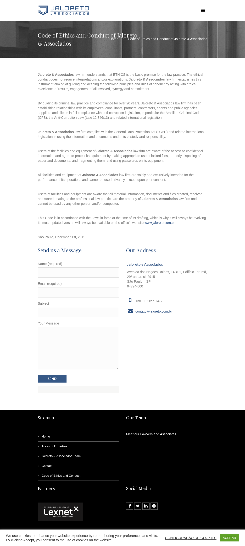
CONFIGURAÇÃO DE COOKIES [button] (191, 538)
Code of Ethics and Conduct (61, 475)
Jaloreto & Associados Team (61, 456)
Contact (47, 466)
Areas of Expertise (54, 446)
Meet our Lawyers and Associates (151, 434)
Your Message (48, 323)
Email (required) (50, 284)
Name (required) (50, 264)
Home (113, 39)
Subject (43, 303)
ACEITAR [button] (229, 538)
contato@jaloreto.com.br (153, 311)
